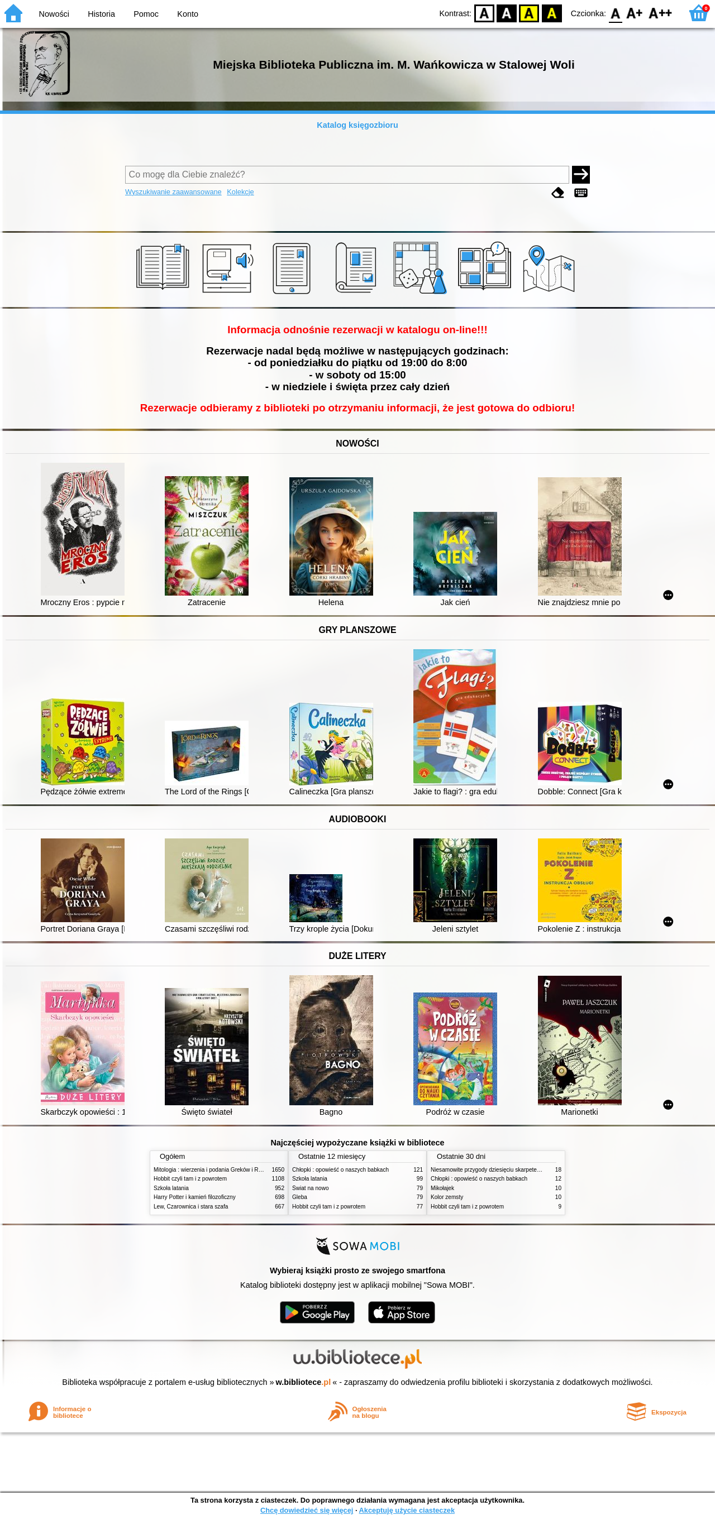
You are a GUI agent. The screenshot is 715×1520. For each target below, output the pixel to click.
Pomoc (146, 13)
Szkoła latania (171, 1188)
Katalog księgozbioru (357, 125)
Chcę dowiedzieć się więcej (306, 1510)
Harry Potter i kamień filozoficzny (195, 1197)
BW (506, 12)
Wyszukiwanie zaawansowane (173, 192)
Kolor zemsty (447, 1197)
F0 (615, 12)
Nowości (54, 13)
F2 (660, 12)
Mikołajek (442, 1188)
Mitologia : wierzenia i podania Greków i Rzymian (215, 1170)
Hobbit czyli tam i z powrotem (190, 1179)
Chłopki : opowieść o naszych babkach (340, 1170)
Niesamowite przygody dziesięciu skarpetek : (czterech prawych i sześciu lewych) (532, 1170)
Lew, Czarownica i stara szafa (191, 1206)
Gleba (299, 1197)
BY (551, 12)
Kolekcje (240, 192)
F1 (635, 12)
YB (529, 12)
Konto (187, 13)
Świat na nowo (310, 1188)
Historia (101, 13)
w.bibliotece (303, 1382)
